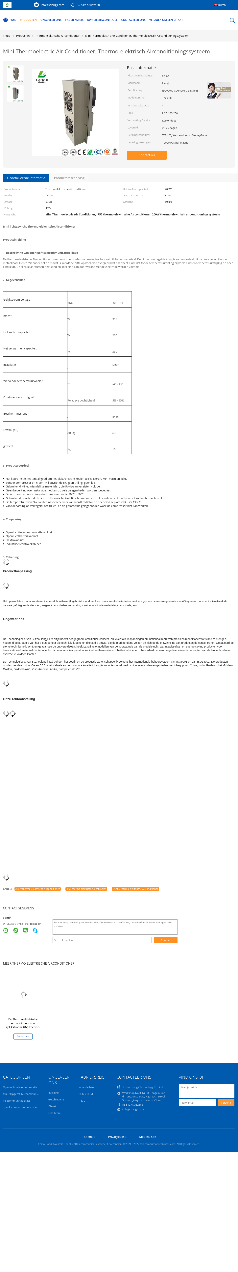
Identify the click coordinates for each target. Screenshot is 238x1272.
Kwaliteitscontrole (102, 20)
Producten (28, 20)
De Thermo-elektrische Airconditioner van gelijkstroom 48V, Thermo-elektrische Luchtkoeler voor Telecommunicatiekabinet (23, 1027)
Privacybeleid (117, 1136)
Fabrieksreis (74, 20)
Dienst (52, 1106)
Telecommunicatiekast (16, 1100)
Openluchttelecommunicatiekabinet (24, 1087)
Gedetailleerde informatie (26, 178)
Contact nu (147, 155)
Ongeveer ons (51, 20)
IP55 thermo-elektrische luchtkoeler (86, 889)
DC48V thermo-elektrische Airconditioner (135, 889)
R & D (82, 1100)
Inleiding (53, 1092)
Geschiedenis (56, 1099)
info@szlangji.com (52, 5)
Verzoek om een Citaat (166, 20)
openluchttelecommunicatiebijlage (23, 1107)
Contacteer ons (133, 20)
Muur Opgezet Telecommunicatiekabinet (27, 1094)
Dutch (222, 5)
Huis (9, 20)
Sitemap (89, 1136)
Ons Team (54, 1113)
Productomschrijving (69, 178)
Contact (165, 940)
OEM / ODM (86, 1094)
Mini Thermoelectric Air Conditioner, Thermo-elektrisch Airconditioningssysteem (137, 36)
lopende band (87, 1087)
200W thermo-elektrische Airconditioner (37, 889)
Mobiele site (147, 1136)
